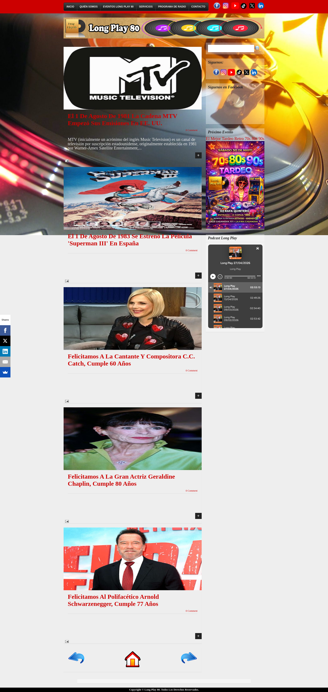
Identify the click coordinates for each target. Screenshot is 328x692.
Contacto (198, 6)
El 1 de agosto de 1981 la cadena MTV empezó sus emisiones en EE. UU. (122, 119)
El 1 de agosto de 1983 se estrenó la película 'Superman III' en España (130, 240)
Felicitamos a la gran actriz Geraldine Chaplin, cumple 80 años (121, 480)
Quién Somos (89, 6)
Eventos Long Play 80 (118, 6)
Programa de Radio (172, 6)
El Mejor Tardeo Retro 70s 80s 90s (235, 138)
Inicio (70, 6)
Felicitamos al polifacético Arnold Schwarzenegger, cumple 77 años (113, 600)
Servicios (146, 6)
